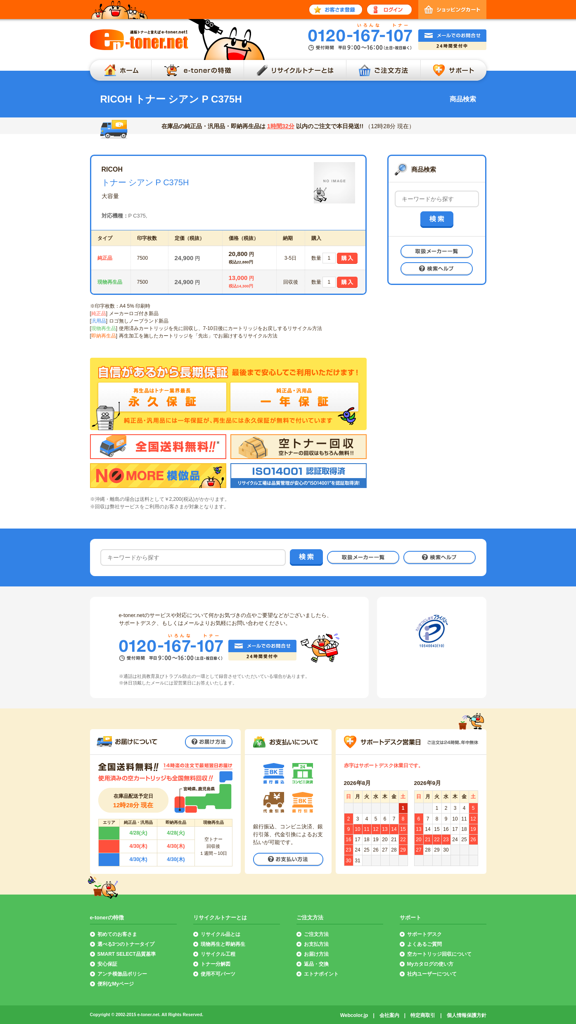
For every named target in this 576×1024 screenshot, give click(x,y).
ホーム (118, 70)
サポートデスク (424, 934)
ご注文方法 (383, 70)
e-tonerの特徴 (197, 70)
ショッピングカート (452, 9)
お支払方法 (316, 944)
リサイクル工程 (218, 954)
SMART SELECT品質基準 (126, 954)
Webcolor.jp (354, 1015)
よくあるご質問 (424, 944)
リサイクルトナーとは (295, 70)
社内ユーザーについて (432, 974)
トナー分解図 (215, 964)
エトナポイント (321, 974)
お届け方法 (208, 742)
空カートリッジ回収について (439, 954)
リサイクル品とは (220, 934)
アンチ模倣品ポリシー (122, 974)
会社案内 (389, 1015)
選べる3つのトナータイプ (126, 944)
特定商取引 (422, 1015)
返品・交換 (316, 964)
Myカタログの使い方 (430, 964)
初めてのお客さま (117, 934)
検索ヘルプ (437, 268)
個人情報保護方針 (466, 1015)
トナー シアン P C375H (145, 182)
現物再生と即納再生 (223, 944)
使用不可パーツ (218, 974)
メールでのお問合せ (452, 39)
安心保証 (107, 964)
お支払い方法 (288, 859)
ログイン (389, 9)
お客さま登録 (336, 9)
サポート (455, 70)
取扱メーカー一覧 (437, 251)
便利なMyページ (115, 984)
